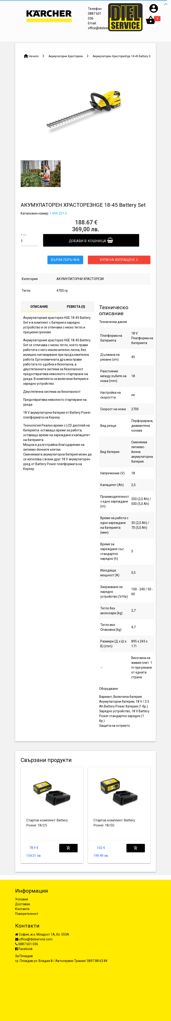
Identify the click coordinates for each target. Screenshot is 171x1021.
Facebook (24, 949)
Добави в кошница (91, 240)
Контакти (22, 909)
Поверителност (26, 914)
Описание (39, 306)
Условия (21, 899)
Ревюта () (76, 306)
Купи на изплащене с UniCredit (119, 261)
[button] (154, 12)
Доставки (22, 904)
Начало (34, 56)
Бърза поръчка (65, 260)
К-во (23, 234)
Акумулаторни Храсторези (65, 56)
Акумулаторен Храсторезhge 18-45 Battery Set (123, 56)
